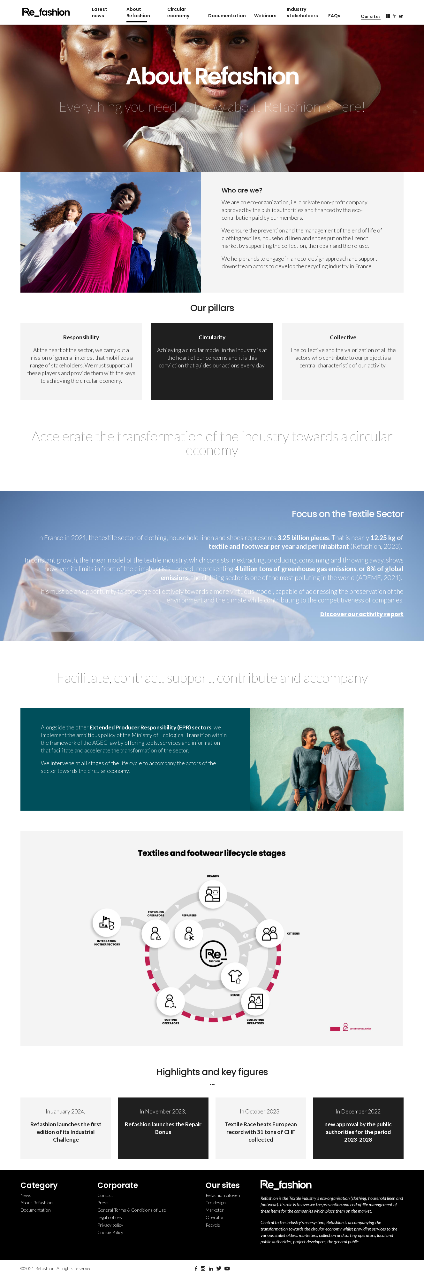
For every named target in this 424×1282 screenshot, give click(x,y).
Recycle (213, 1225)
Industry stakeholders (302, 12)
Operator (215, 1217)
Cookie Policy (110, 1232)
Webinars (265, 15)
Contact (105, 1195)
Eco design (216, 1202)
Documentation (226, 15)
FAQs (334, 15)
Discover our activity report (362, 614)
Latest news (99, 12)
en (401, 16)
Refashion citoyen (223, 1195)
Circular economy (178, 12)
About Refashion (138, 12)
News (25, 1195)
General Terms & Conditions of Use (131, 1210)
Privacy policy (110, 1225)
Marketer (215, 1210)
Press (103, 1202)
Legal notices (109, 1217)
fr (394, 16)
